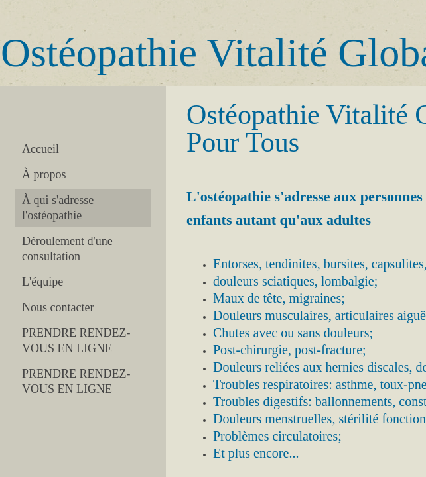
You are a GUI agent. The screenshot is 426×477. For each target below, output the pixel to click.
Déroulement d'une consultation (67, 249)
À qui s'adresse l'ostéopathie (58, 207)
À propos (44, 174)
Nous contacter (58, 307)
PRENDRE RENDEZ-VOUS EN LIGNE (76, 340)
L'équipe (42, 281)
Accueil (40, 149)
